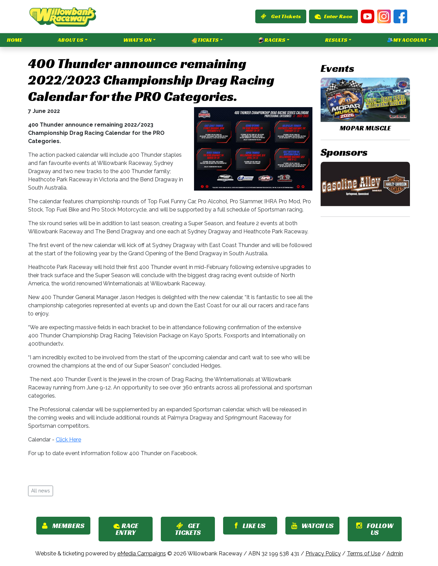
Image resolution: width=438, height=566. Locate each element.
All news (40, 490)
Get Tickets (281, 16)
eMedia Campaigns (141, 553)
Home (14, 39)
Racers (271, 40)
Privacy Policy (323, 553)
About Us (70, 39)
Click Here (68, 439)
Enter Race (333, 16)
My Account (407, 40)
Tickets (205, 40)
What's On (137, 39)
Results (336, 39)
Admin (395, 553)
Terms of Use (364, 553)
